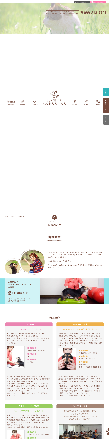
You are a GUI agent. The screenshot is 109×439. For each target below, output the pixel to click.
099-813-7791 (95, 12)
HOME (7, 216)
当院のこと (14, 216)
